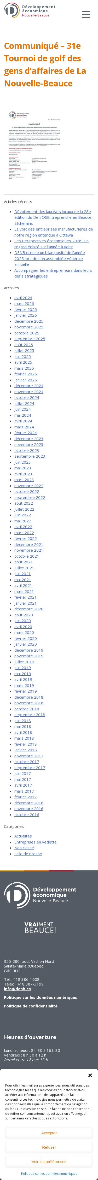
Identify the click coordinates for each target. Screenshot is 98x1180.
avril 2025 (23, 362)
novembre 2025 (28, 326)
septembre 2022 (29, 497)
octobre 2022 (26, 491)
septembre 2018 (29, 714)
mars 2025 (24, 368)
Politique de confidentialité (30, 1005)
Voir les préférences (49, 1161)
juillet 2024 (24, 403)
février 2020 (25, 638)
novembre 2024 (28, 391)
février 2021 (25, 597)
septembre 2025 (29, 338)
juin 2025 (22, 356)
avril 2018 (23, 732)
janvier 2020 (25, 644)
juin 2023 (22, 462)
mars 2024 (24, 426)
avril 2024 (23, 420)
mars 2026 (24, 303)
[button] (90, 1075)
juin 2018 (22, 720)
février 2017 (25, 796)
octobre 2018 (26, 708)
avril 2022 (23, 526)
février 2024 (25, 432)
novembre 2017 (28, 755)
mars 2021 (24, 591)
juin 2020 (22, 620)
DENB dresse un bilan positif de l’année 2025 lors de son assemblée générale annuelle (49, 258)
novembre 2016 (28, 808)
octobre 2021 (26, 556)
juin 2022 (22, 514)
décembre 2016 (28, 802)
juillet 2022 (24, 509)
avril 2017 (23, 785)
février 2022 (25, 538)
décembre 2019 (28, 650)
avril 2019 (23, 679)
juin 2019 (22, 667)
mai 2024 (22, 415)
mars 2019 (24, 685)
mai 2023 (22, 467)
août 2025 (23, 344)
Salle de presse (28, 853)
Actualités (23, 836)
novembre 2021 (28, 550)
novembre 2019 (28, 655)
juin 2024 (22, 409)
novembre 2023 (28, 444)
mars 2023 (24, 479)
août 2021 (23, 561)
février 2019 (25, 691)
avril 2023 (23, 473)
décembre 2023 (28, 438)
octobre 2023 (26, 450)
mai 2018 (22, 726)
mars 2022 (24, 532)
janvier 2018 (25, 749)
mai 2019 (22, 673)
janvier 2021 (25, 603)
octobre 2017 (26, 761)
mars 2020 (24, 632)
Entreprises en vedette (35, 842)
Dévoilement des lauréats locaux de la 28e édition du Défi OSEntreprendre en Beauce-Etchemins (53, 217)
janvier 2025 (25, 379)
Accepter (49, 1133)
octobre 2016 (26, 814)
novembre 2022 (28, 485)
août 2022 (23, 503)
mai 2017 (22, 779)
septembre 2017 (29, 767)
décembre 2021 (28, 544)
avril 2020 (23, 626)
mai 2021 (22, 579)
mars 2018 (24, 738)
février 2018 (25, 744)
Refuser (49, 1147)
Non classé (24, 847)
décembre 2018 (28, 697)
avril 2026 (23, 297)
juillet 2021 (24, 567)
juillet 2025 (24, 350)
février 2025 (25, 373)
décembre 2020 (28, 608)
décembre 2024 (28, 385)
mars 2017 (24, 791)
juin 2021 (22, 573)
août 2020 (23, 614)
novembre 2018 (28, 702)
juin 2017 (22, 773)
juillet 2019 (24, 661)
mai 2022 (22, 520)
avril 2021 (23, 585)
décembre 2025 (28, 321)
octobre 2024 (26, 397)
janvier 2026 (25, 315)
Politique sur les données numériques (49, 1173)
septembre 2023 (29, 456)
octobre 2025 (26, 332)
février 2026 (25, 309)
